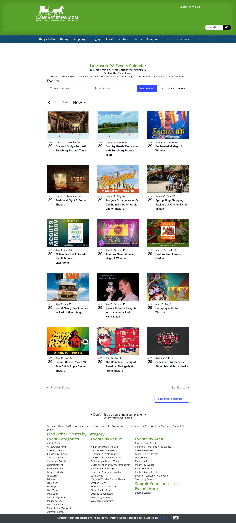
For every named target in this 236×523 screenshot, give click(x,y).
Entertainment (55, 456)
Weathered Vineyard (102, 492)
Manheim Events (144, 452)
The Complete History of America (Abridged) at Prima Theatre (121, 358)
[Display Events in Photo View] (181, 80)
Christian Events (56, 449)
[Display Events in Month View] (171, 80)
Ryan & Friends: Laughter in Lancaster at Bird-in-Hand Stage (122, 304)
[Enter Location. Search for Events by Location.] (114, 80)
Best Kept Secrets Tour (103, 445)
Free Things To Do (131, 67)
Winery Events (55, 510)
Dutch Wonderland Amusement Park (111, 456)
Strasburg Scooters (101, 488)
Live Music (53, 481)
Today (65, 94)
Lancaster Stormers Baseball (106, 463)
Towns (167, 30)
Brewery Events (55, 441)
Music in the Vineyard (59, 499)
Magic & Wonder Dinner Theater (109, 470)
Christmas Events (56, 452)
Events (137, 30)
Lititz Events (141, 449)
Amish (110, 30)
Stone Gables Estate (102, 481)
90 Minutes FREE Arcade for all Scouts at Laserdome (71, 250)
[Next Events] (55, 94)
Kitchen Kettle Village (102, 459)
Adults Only (53, 434)
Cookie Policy (165, 518)
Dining (64, 30)
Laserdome (97, 467)
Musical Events (55, 496)
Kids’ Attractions (109, 67)
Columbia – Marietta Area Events (153, 438)
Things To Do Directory (70, 417)
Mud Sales (53, 485)
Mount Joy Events (144, 456)
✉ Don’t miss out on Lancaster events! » (118, 63)
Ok (176, 518)
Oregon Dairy (98, 474)
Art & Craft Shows (56, 438)
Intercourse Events (145, 441)
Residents (183, 30)
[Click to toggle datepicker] (79, 94)
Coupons (152, 30)
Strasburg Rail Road (102, 485)
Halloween (53, 474)
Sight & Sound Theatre (103, 477)
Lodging (95, 30)
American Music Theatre (104, 438)
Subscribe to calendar (170, 390)
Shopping (79, 30)
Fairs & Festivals (56, 459)
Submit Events (143, 484)
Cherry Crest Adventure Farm (107, 449)
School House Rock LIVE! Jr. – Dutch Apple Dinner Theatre (72, 358)
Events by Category (153, 67)
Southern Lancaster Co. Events (151, 467)
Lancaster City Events (146, 445)
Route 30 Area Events (146, 463)
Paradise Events (143, 459)
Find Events (146, 80)
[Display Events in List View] (162, 80)
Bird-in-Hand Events (146, 434)
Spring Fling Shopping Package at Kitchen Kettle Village (171, 196)
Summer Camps (56, 503)
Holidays (51, 477)
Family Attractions (88, 67)
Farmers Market (55, 463)
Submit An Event (175, 67)
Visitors (123, 30)
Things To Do (47, 30)
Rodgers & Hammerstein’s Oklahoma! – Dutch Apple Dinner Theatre (122, 196)
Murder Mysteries (57, 488)
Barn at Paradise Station (104, 441)
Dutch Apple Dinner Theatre (106, 452)
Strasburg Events (144, 470)
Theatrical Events (56, 506)
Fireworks (52, 467)
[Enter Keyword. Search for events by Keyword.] (69, 80)
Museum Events (56, 492)
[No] (232, 518)
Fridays (51, 470)
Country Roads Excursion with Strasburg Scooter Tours (122, 142)
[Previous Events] (49, 94)
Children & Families (58, 445)
